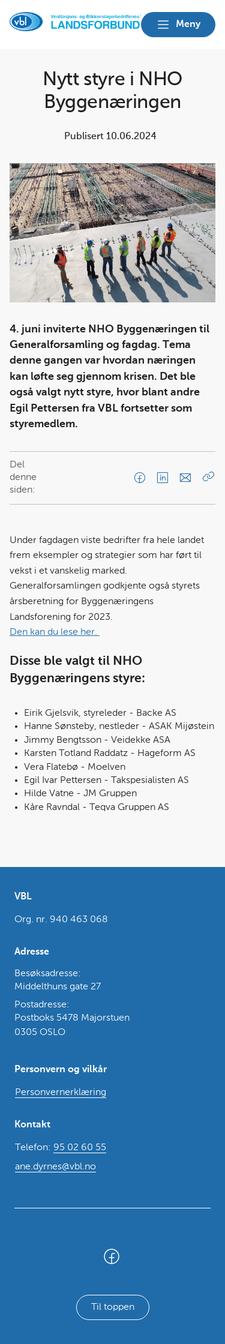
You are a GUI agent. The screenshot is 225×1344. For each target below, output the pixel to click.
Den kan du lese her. (55, 632)
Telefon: (60, 1148)
